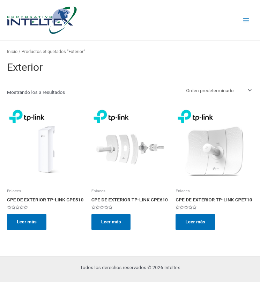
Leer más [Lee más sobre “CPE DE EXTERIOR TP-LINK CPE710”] (195, 221)
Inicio (12, 51)
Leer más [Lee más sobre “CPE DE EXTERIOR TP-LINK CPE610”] (111, 221)
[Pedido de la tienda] (218, 90)
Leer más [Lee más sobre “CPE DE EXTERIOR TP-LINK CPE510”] (27, 221)
